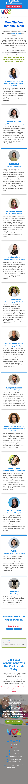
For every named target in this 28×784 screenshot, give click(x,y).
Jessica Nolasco (14, 257)
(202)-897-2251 (15, 753)
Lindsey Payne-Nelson (14, 343)
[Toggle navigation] (25, 12)
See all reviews (10, 628)
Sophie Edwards (14, 468)
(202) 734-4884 (15, 1)
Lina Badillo (14, 591)
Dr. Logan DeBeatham (14, 388)
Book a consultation (14, 722)
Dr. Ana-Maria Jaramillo (14, 81)
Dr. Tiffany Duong (14, 510)
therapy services (16, 33)
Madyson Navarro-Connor (14, 426)
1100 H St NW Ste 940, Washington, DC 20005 (15, 760)
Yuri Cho (14, 551)
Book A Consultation (14, 6)
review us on (17, 628)
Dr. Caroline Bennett (14, 211)
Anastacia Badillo (14, 121)
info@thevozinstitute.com (15, 3)
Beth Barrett (14, 164)
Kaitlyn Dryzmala (14, 299)
